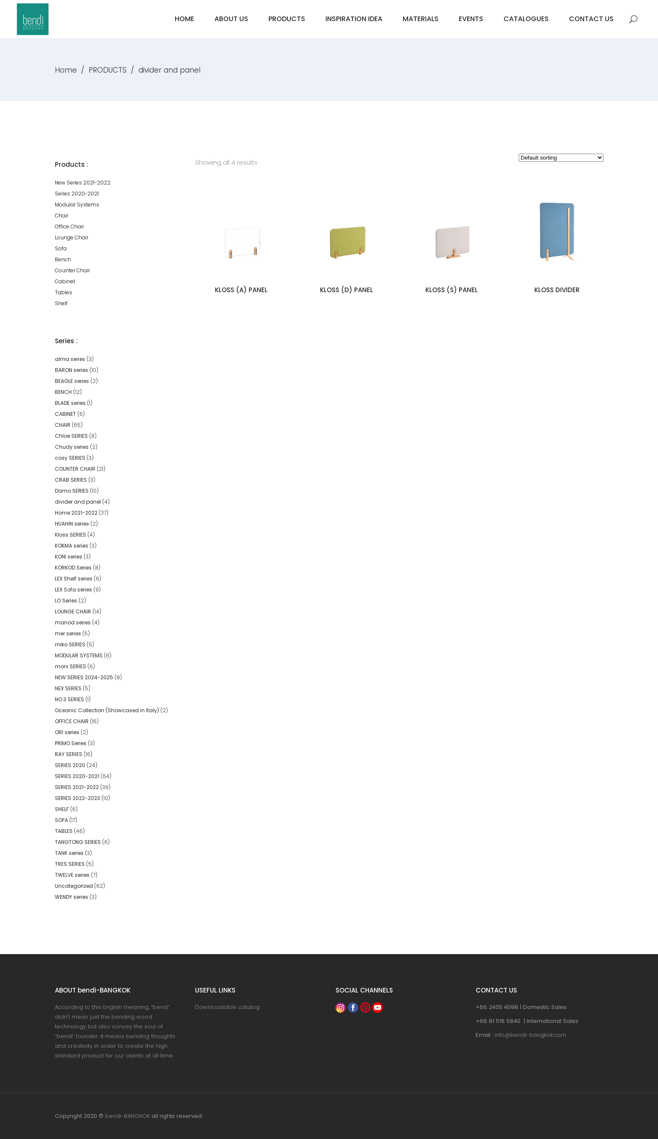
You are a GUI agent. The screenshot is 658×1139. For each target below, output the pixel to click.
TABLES (64, 831)
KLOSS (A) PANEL (241, 289)
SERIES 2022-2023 (77, 798)
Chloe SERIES (71, 435)
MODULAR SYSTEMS (79, 655)
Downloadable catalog (227, 1007)
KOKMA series (71, 545)
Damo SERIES (72, 490)
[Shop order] (561, 158)
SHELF (62, 809)
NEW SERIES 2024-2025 (84, 677)
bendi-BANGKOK (127, 1116)
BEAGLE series (72, 381)
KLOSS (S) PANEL (451, 289)
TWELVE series (72, 875)
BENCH (63, 392)
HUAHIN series (72, 523)
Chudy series (72, 446)
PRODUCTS (108, 70)
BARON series (71, 370)
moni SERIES (70, 666)
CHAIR (62, 424)
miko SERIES (70, 644)
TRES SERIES (70, 864)
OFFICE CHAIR (72, 721)
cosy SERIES (70, 457)
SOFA (61, 820)
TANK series (69, 853)
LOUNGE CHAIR (73, 611)
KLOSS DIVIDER (556, 289)
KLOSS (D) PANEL (346, 289)
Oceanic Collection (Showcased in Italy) (107, 710)
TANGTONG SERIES (78, 842)
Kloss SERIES (70, 534)
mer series (68, 633)
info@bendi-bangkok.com (530, 1035)
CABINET (65, 414)
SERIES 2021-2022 (77, 787)
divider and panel (78, 501)
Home (66, 70)
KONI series (68, 556)
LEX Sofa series (73, 589)
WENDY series (71, 896)
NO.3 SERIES (69, 699)
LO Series (66, 600)
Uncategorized (74, 886)
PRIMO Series (71, 743)
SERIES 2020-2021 (77, 776)
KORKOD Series (73, 567)
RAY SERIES (68, 754)
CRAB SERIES (71, 479)
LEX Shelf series (73, 578)
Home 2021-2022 (76, 512)
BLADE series (70, 403)
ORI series (67, 732)
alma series (70, 359)
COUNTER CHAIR (75, 468)
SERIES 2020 (70, 765)
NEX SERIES (68, 688)
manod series (73, 622)
